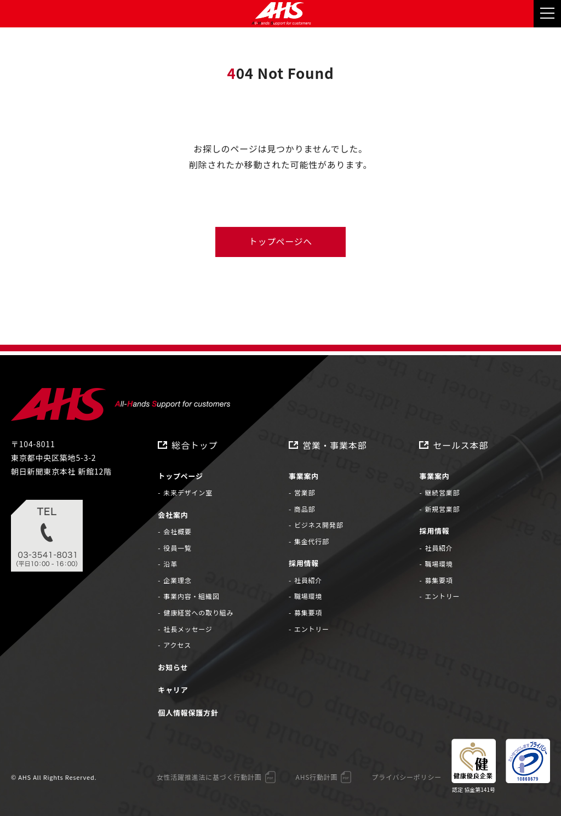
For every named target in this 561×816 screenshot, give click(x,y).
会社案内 (173, 515)
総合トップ (194, 445)
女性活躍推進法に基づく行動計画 (208, 777)
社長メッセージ (187, 629)
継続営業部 (442, 493)
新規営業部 (442, 508)
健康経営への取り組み (198, 613)
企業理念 (177, 580)
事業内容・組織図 (191, 596)
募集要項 (308, 613)
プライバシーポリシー (406, 777)
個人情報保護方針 (188, 712)
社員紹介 (308, 580)
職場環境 (308, 596)
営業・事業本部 (334, 445)
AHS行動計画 (316, 777)
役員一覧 (177, 547)
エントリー (311, 629)
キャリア (173, 690)
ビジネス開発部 (319, 525)
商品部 (304, 508)
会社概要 (177, 532)
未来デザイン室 (188, 493)
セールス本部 (460, 445)
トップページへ (280, 242)
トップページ (180, 476)
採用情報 (304, 563)
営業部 (304, 493)
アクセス (177, 645)
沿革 (170, 564)
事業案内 (304, 476)
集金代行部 (311, 541)
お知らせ (173, 667)
